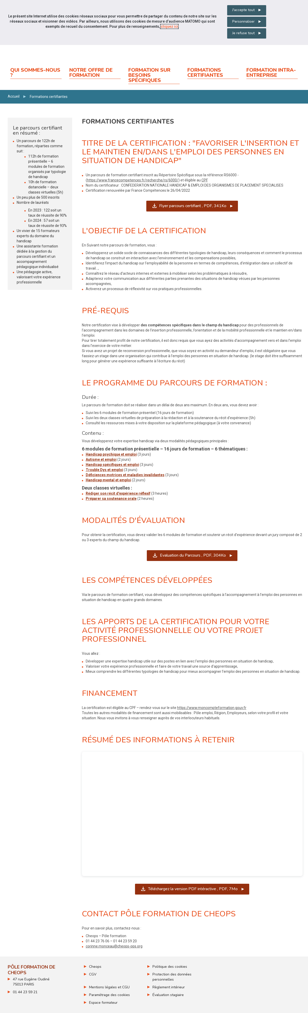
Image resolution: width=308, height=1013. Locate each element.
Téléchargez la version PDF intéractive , (194, 888)
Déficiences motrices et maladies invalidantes (125, 475)
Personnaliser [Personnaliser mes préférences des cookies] (243, 21)
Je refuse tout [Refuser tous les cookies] (243, 33)
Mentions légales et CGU (109, 987)
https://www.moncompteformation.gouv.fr (211, 708)
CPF (204, 180)
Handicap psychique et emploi (111, 454)
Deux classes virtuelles (106, 488)
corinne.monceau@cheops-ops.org (114, 946)
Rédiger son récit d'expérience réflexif (118, 493)
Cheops (95, 966)
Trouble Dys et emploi (104, 470)
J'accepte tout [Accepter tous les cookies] (243, 9)
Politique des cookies (169, 966)
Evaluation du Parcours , (192, 555)
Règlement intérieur (168, 987)
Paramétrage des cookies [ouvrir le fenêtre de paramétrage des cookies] (109, 994)
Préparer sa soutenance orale (111, 498)
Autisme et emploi (101, 459)
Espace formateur (103, 1002)
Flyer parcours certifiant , (192, 205)
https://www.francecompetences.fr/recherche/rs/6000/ (132, 180)
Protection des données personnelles (171, 977)
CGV (93, 974)
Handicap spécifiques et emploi (112, 465)
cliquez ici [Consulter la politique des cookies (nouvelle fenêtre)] (169, 26)
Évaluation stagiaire (168, 994)
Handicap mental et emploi (108, 480)
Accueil (14, 96)
